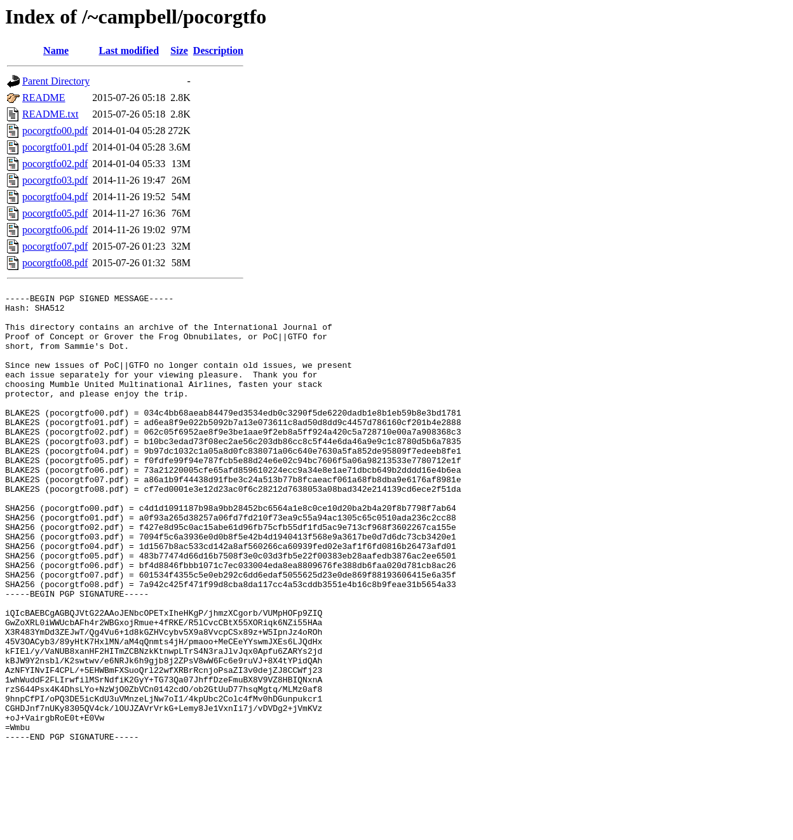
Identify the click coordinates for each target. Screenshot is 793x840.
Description (218, 50)
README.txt (50, 114)
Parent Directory (56, 81)
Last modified (128, 50)
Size (179, 50)
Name (56, 50)
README (43, 97)
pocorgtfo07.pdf (55, 246)
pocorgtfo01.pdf (55, 147)
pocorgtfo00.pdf (55, 130)
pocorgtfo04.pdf (55, 196)
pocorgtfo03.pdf (55, 180)
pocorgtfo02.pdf (55, 163)
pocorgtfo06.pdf (55, 229)
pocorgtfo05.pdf (55, 213)
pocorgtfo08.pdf (55, 262)
